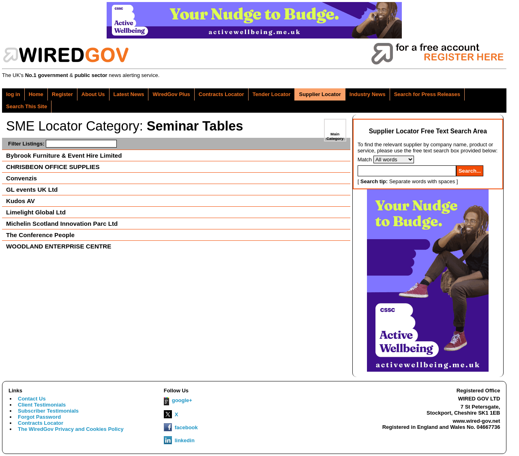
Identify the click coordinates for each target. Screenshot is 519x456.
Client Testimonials (42, 405)
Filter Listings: (62, 144)
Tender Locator (272, 94)
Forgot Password (39, 417)
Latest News (129, 94)
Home (36, 94)
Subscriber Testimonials (48, 411)
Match (365, 159)
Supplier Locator (320, 94)
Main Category (334, 136)
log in (13, 94)
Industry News (368, 94)
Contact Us (32, 399)
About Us (93, 94)
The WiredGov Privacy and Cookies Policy (71, 429)
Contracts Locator (221, 94)
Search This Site (26, 106)
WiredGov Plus (171, 94)
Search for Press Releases (427, 94)
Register (62, 94)
